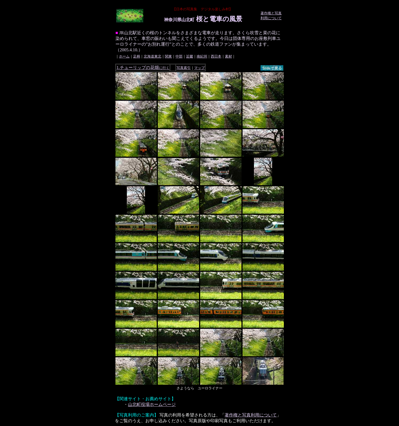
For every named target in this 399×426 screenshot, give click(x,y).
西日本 (216, 56)
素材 (228, 56)
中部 (179, 56)
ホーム (124, 56)
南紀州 (202, 56)
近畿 (189, 56)
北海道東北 (152, 56)
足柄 (136, 56)
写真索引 (184, 68)
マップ (199, 68)
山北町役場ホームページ (152, 404)
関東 (168, 56)
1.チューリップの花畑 (143, 67)
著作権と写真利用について (251, 415)
